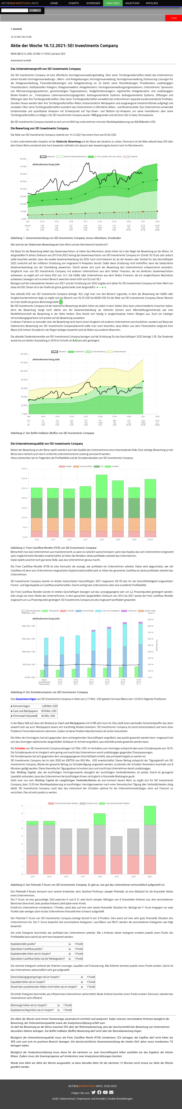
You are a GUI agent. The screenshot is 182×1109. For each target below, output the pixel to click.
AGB (55, 1098)
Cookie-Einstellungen (120, 1098)
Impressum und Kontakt (91, 1098)
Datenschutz (67, 1098)
